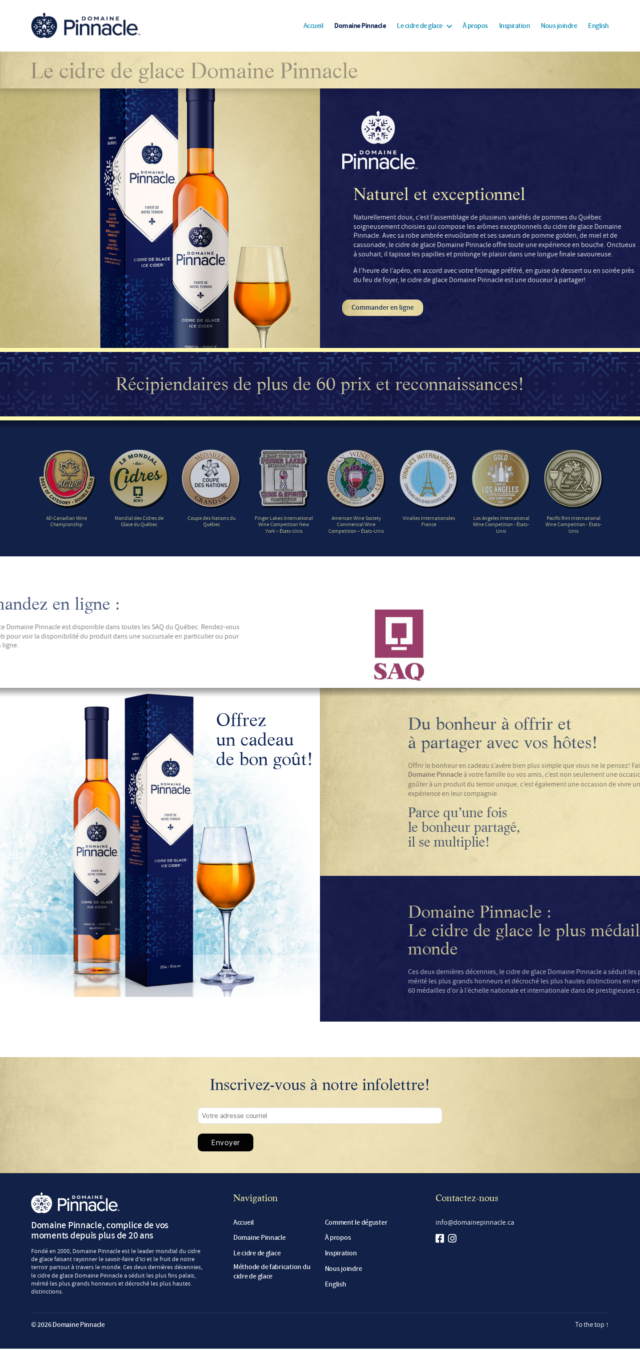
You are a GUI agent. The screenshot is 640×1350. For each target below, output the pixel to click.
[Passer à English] (598, 26)
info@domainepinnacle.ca (475, 1223)
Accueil (314, 26)
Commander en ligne (383, 308)
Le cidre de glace (420, 26)
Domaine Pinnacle (360, 26)
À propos (475, 26)
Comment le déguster (356, 1223)
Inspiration (514, 26)
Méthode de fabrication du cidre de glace (271, 1273)
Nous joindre (559, 26)
